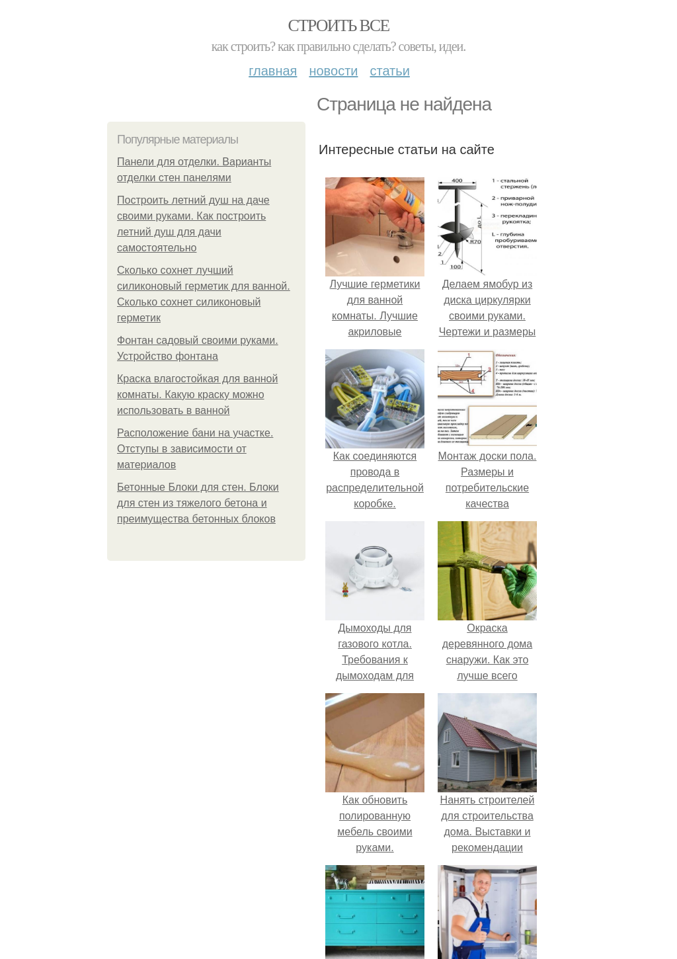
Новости (333, 70)
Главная (273, 70)
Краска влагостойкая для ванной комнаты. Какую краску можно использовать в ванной (197, 394)
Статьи (389, 70)
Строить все (338, 25)
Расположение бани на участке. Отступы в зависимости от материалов (195, 448)
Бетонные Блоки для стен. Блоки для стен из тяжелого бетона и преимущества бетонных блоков (198, 502)
